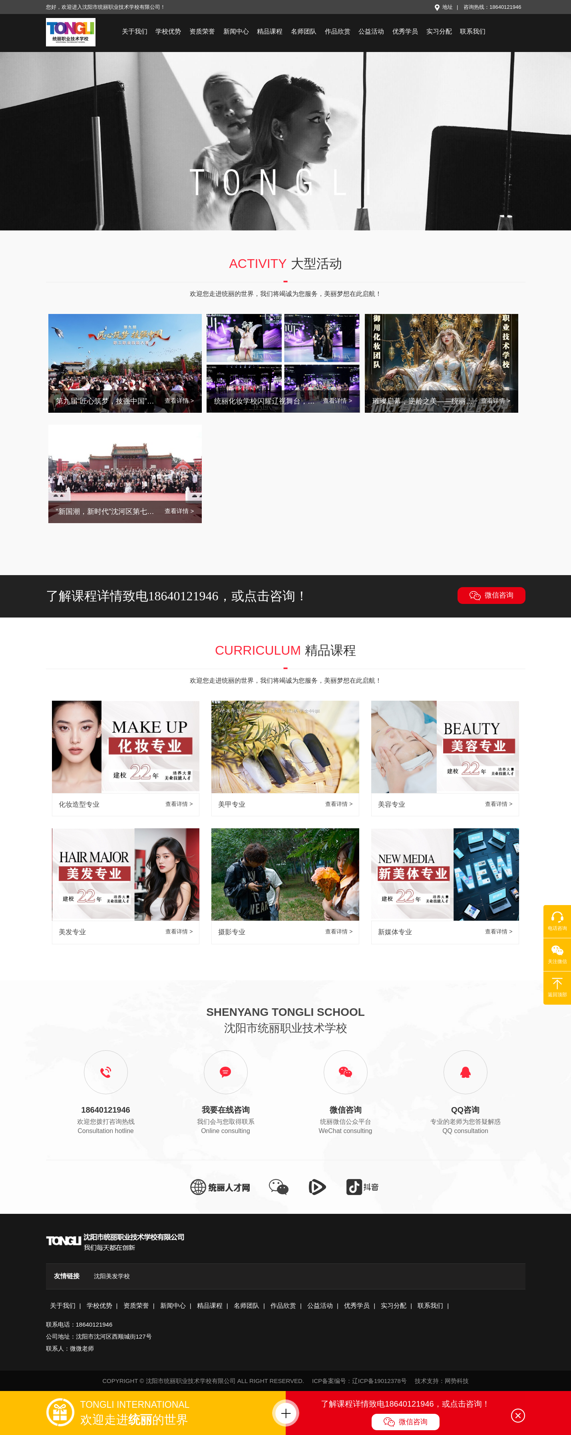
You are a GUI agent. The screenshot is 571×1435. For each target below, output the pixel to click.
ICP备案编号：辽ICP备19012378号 (359, 1380)
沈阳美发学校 (112, 1276)
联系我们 (472, 31)
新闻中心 (236, 31)
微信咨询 (491, 596)
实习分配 (439, 31)
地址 (443, 7)
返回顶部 (557, 987)
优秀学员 (405, 31)
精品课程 (270, 31)
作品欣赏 (337, 31)
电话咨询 (557, 921)
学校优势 (168, 31)
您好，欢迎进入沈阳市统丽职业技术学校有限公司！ (105, 7)
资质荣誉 (202, 31)
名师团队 (303, 31)
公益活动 (371, 31)
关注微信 (557, 954)
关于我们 (134, 31)
